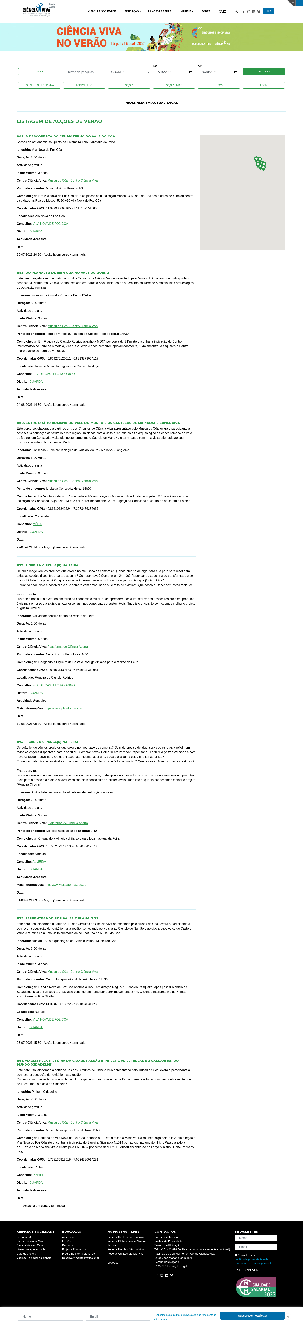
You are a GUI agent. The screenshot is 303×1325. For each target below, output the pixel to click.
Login (263, 85)
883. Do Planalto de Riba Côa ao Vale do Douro (63, 273)
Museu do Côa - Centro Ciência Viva (73, 180)
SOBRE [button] (206, 11)
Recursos (68, 1245)
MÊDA (37, 524)
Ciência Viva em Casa (30, 1245)
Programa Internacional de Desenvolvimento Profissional (80, 1256)
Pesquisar (264, 71)
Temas (219, 85)
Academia (68, 1237)
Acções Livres (174, 85)
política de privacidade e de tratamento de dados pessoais (253, 1261)
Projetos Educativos (74, 1249)
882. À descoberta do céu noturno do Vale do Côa (66, 136)
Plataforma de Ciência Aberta (68, 646)
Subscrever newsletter (252, 1315)
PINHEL (38, 1175)
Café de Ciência (26, 1253)
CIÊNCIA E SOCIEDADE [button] (102, 11)
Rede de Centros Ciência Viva (126, 1237)
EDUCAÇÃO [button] (132, 11)
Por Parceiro (84, 85)
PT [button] (222, 11)
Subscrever (248, 1270)
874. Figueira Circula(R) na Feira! (48, 742)
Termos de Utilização (167, 1245)
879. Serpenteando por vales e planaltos (57, 918)
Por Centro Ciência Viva (39, 85)
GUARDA (36, 231)
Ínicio (39, 71)
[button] (260, 160)
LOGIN (269, 11)
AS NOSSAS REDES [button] (159, 11)
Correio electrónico (166, 1237)
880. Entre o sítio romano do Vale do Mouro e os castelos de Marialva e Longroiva (98, 423)
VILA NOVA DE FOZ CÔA (50, 223)
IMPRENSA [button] (187, 11)
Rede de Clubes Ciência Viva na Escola (127, 1243)
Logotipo (113, 1262)
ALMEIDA (39, 861)
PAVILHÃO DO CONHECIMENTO (134, 2)
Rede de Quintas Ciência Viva (126, 1253)
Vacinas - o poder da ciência (34, 1258)
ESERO (66, 1241)
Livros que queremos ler (31, 1249)
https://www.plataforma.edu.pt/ (65, 708)
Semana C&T (25, 1237)
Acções (129, 85)
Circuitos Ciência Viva (30, 1241)
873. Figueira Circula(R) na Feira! (48, 565)
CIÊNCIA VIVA (202, 3)
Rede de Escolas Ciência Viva (126, 1249)
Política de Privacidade (168, 1241)
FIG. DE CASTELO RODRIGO (54, 374)
